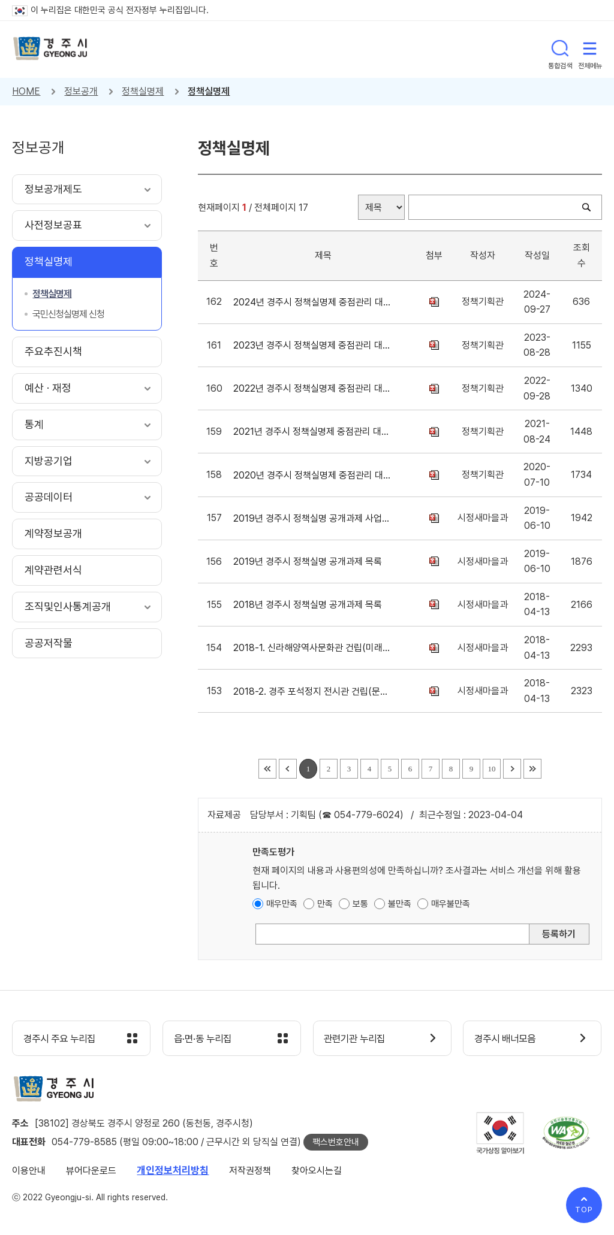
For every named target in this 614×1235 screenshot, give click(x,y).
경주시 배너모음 (508, 1039)
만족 (325, 903)
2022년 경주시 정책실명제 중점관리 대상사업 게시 (313, 388)
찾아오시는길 (316, 1171)
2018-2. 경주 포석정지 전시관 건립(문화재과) (313, 691)
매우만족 (281, 903)
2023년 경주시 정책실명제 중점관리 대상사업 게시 (313, 345)
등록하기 (559, 934)
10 (492, 768)
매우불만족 (450, 903)
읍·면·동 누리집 (205, 1039)
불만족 (399, 903)
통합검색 (560, 49)
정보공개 (81, 91)
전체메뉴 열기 (590, 49)
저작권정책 (250, 1171)
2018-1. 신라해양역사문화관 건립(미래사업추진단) (313, 647)
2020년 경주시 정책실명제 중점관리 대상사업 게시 (313, 475)
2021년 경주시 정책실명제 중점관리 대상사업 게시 (313, 431)
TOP (584, 1209)
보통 (360, 903)
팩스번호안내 (335, 1142)
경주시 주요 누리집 (63, 1039)
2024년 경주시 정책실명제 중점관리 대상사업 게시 (313, 302)
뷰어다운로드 (91, 1171)
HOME (26, 91)
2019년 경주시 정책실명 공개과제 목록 (310, 561)
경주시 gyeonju (51, 49)
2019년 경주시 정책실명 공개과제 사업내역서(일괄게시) (313, 518)
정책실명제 (143, 91)
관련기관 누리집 (358, 1039)
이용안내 (29, 1171)
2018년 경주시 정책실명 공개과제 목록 (310, 604)
